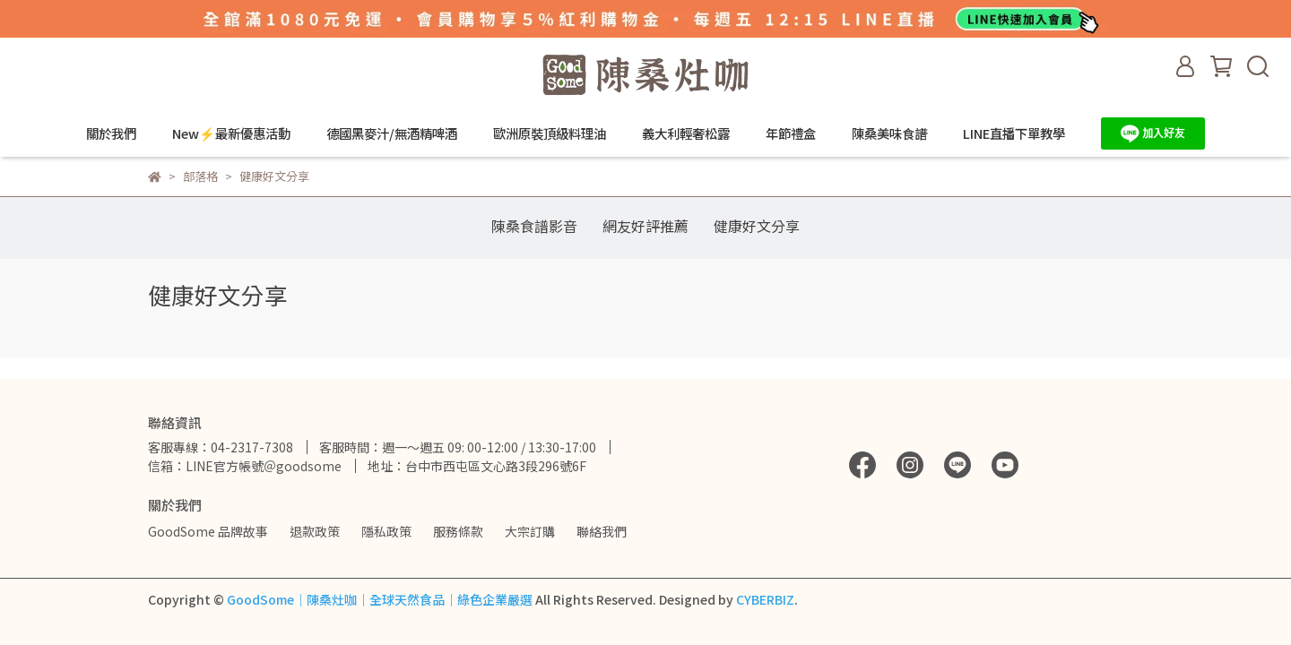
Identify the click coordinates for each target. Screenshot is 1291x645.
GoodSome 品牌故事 (208, 531)
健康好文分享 (757, 225)
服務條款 (458, 531)
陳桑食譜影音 (534, 225)
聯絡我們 (601, 531)
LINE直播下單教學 (1014, 133)
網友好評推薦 (645, 225)
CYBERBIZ (765, 599)
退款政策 (315, 531)
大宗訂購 (530, 531)
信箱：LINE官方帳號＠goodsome (245, 466)
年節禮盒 (791, 133)
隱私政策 (386, 531)
